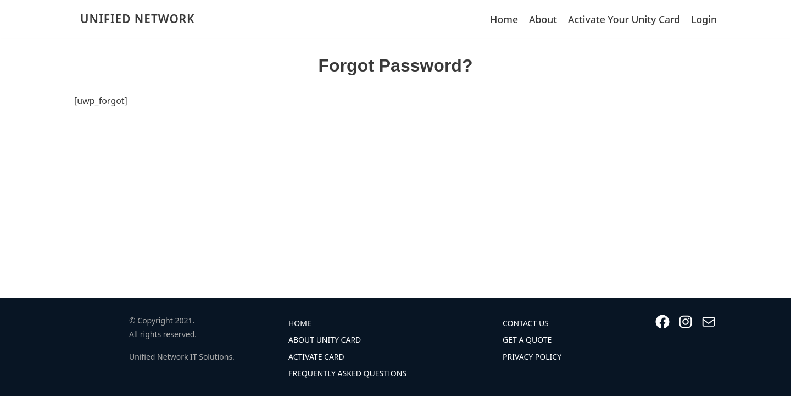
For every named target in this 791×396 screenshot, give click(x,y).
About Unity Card (324, 339)
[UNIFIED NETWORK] (134, 19)
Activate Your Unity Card (624, 19)
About (543, 19)
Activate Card (316, 356)
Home (504, 19)
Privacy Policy (532, 356)
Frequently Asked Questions (347, 373)
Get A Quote (527, 339)
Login (704, 19)
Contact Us (526, 323)
